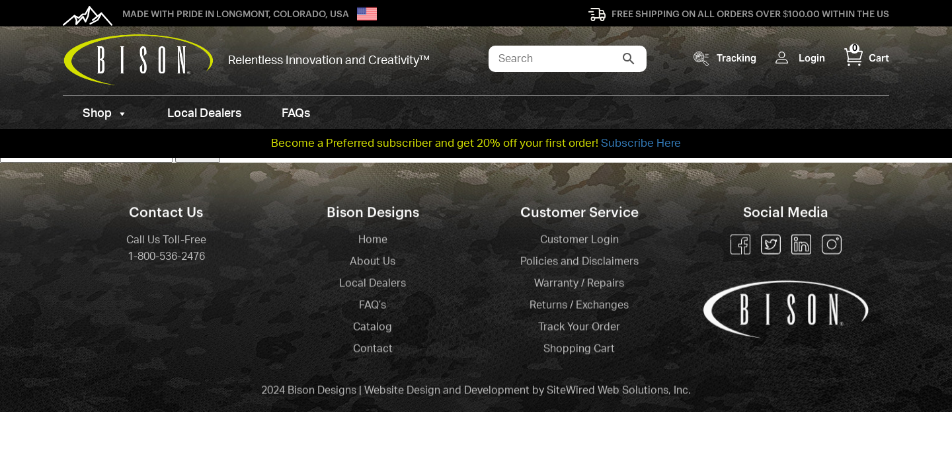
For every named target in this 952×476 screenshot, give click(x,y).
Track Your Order (579, 328)
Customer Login (579, 240)
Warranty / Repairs (579, 284)
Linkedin (801, 245)
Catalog (372, 328)
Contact (373, 349)
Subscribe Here (641, 143)
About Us (372, 262)
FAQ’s (372, 306)
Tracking (736, 58)
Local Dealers (204, 114)
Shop (105, 113)
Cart (866, 58)
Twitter (771, 245)
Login (812, 58)
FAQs (296, 114)
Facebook (740, 245)
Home (372, 240)
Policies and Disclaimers (579, 262)
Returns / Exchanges (579, 306)
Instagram (832, 245)
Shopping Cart (579, 349)
